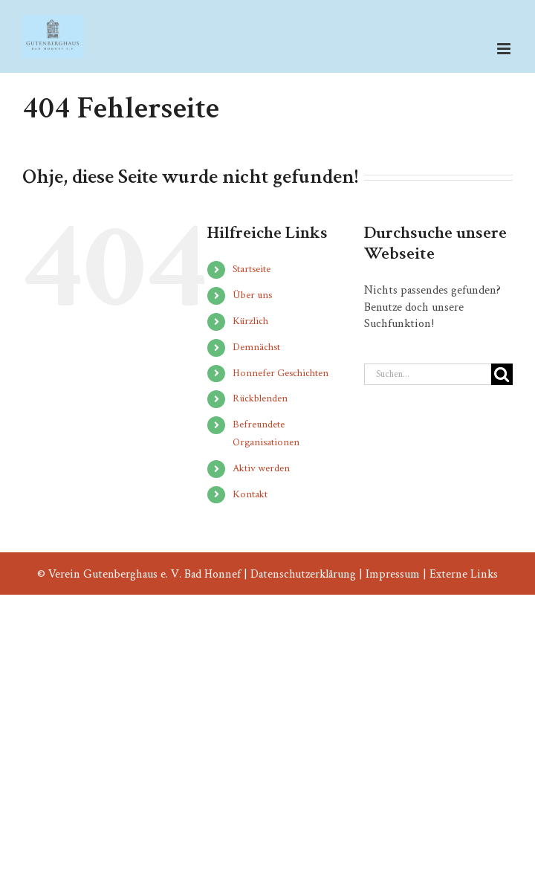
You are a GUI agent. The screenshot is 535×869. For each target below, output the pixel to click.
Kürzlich (250, 321)
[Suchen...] (427, 374)
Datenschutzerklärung (303, 574)
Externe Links (463, 574)
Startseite (251, 269)
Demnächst (256, 347)
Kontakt (250, 494)
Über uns (252, 295)
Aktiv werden (261, 468)
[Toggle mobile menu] (505, 48)
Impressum (393, 574)
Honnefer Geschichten (280, 373)
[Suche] (502, 374)
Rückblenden (260, 398)
